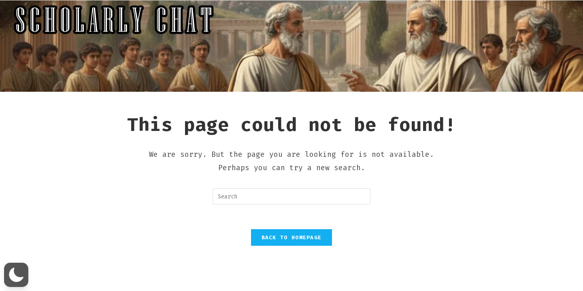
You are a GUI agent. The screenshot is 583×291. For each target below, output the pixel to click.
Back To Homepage (292, 237)
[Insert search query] (291, 196)
